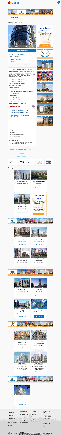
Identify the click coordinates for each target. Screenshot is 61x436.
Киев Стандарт (18, 58)
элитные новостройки (16, 148)
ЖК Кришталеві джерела (22, 238)
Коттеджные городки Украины (46, 411)
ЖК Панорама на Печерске (22, 398)
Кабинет (44, 5)
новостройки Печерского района (24, 146)
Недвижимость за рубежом (11, 419)
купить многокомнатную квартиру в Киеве (20, 114)
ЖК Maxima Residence (22, 182)
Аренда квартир (34, 410)
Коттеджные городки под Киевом (47, 416)
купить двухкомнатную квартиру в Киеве (19, 111)
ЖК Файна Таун (22, 341)
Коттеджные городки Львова (46, 425)
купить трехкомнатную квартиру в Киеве (19, 112)
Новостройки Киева (23, 412)
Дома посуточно (34, 415)
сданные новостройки (24, 148)
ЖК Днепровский (22, 205)
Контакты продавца (22, 49)
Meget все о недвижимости (12, 433)
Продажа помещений (11, 417)
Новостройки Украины (23, 410)
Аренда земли (33, 416)
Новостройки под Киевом (24, 413)
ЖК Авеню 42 (38, 238)
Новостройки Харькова (23, 418)
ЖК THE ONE (39, 290)
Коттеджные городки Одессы (46, 420)
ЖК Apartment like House (22, 290)
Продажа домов (11, 414)
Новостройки (22, 152)
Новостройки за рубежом (24, 421)
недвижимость (25, 63)
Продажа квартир (11, 411)
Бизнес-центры (33, 419)
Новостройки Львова (23, 419)
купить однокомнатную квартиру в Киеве (19, 109)
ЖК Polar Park (38, 259)
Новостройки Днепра (23, 415)
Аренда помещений (34, 418)
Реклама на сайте (11, 424)
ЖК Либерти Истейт (23, 154)
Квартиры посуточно (34, 412)
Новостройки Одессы (23, 416)
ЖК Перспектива (22, 365)
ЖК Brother (39, 182)
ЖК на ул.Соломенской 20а (21, 155)
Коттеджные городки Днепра (46, 418)
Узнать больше (22, 186)
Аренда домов (33, 413)
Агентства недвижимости (12, 421)
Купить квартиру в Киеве (16, 108)
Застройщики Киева (15, 115)
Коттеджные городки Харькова (46, 423)
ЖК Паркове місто (38, 311)
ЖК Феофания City (22, 259)
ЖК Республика (22, 311)
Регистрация (50, 5)
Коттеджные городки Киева (46, 413)
